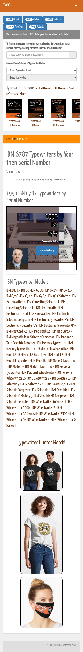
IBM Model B (55, 355)
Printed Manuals (43, 88)
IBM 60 (25, 290)
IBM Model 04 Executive (53, 349)
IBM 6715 (51, 290)
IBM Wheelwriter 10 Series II (48, 402)
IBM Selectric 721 (34, 384)
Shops (23, 94)
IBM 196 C (12, 290)
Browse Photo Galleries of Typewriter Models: (26, 63)
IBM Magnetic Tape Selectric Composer (30, 337)
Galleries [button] (53, 19)
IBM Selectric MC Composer (50, 396)
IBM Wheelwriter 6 (38, 420)
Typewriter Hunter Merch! (42, 443)
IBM (14, 139)
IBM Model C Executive (61, 361)
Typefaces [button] (14, 27)
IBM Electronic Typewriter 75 (50, 320)
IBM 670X (37, 290)
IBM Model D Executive (38, 367)
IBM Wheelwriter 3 (43, 408)
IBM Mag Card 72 (16, 331)
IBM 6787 (40, 296)
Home (8, 139)
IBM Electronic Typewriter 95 (57, 325)
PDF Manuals (60, 88)
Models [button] (32, 19)
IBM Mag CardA (61, 331)
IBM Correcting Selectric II (43, 302)
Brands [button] (13, 19)
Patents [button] (36, 27)
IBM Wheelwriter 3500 (53, 414)
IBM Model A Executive (32, 355)
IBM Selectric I (40, 390)
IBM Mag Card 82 (39, 331)
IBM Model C (38, 361)
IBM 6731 (65, 290)
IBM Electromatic (46, 308)
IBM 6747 (26, 296)
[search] (41, 70)
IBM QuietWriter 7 (38, 378)
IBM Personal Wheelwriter (38, 373)
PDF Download (14, 125)
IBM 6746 (12, 296)
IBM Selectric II (60, 390)
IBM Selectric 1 (61, 378)
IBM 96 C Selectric (59, 296)
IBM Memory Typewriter (51, 343)
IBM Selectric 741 (57, 384)
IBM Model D (15, 367)
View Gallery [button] (47, 250)
